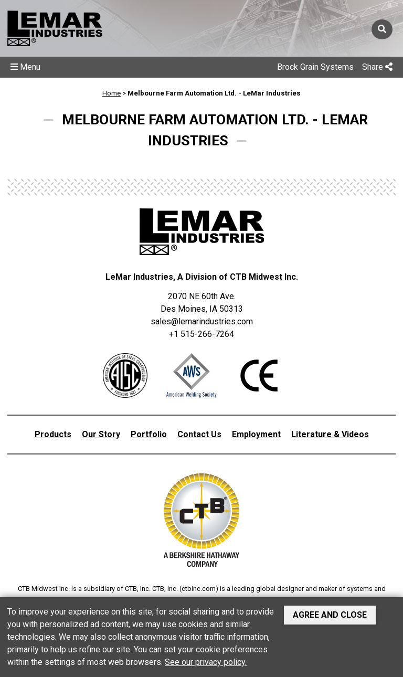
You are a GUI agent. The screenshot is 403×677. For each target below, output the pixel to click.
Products (53, 434)
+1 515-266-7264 (201, 334)
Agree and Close (330, 615)
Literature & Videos (330, 434)
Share (377, 67)
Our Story (101, 434)
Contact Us (199, 434)
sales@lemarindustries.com (202, 321)
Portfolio (149, 434)
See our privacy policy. (206, 662)
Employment (256, 434)
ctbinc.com (199, 589)
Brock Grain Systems (315, 67)
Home (111, 93)
